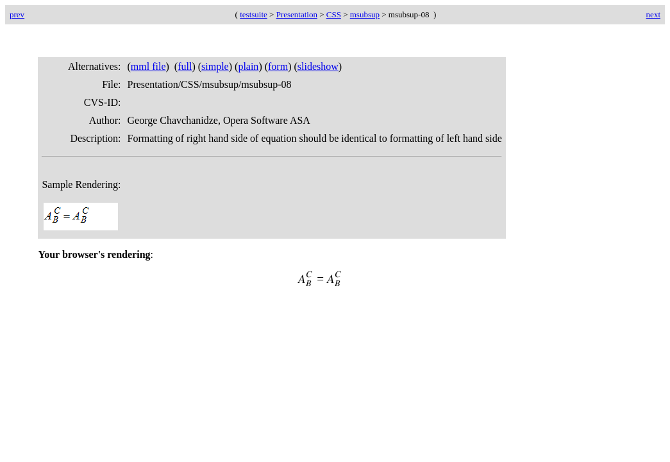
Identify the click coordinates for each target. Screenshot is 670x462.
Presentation (296, 14)
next (653, 14)
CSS (333, 14)
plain (248, 66)
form (278, 66)
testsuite (253, 14)
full (185, 66)
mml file (148, 66)
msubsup (365, 14)
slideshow (318, 66)
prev (17, 14)
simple (215, 66)
